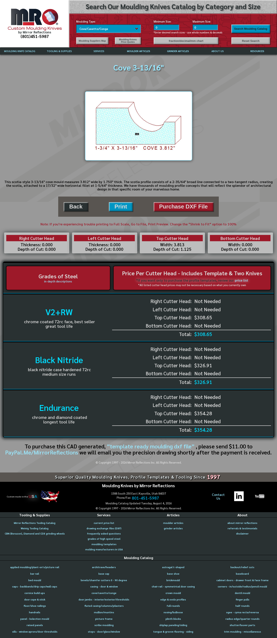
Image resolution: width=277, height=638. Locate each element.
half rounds (242, 605)
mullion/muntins (104, 612)
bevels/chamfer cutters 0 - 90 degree (104, 580)
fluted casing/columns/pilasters (104, 605)
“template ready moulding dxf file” (151, 446)
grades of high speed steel (104, 538)
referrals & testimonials (242, 528)
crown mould (173, 593)
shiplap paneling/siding (173, 625)
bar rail (34, 573)
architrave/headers (104, 567)
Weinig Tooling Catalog (34, 528)
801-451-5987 (145, 498)
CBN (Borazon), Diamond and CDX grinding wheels (35, 533)
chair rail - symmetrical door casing (173, 586)
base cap (103, 573)
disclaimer (242, 533)
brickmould (173, 580)
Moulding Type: (86, 21)
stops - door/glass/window (104, 631)
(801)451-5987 (35, 36)
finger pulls (242, 599)
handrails (34, 612)
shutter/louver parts (242, 625)
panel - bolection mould (34, 618)
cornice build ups (34, 593)
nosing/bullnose (173, 612)
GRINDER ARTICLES (178, 51)
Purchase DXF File (183, 206)
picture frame (104, 618)
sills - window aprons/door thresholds (34, 631)
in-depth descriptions (58, 281)
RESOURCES (257, 51)
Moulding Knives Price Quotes (128, 40)
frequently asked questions (104, 533)
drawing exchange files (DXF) (104, 528)
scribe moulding (104, 625)
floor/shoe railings (35, 605)
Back (75, 206)
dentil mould (242, 593)
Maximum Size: (202, 21)
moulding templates (104, 544)
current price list (104, 523)
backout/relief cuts (242, 567)
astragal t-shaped (173, 567)
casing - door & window (104, 586)
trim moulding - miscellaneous (242, 631)
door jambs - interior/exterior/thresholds (104, 599)
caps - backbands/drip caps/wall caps (34, 586)
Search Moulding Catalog (250, 28)
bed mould (34, 580)
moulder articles (173, 523)
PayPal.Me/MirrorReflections (42, 452)
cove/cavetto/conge (104, 593)
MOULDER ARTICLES (138, 51)
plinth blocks (173, 618)
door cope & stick (34, 599)
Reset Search (250, 41)
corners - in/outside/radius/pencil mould (242, 586)
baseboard (242, 573)
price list (241, 280)
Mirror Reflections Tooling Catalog (34, 523)
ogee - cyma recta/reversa (242, 612)
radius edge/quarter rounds (242, 618)
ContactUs (218, 496)
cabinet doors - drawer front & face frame (242, 580)
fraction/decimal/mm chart (186, 41)
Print (120, 206)
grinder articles (173, 528)
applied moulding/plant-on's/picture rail (34, 567)
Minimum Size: (162, 21)
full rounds (173, 605)
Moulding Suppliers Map (92, 40)
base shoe (173, 573)
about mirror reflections (242, 523)
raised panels (35, 625)
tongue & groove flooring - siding (173, 631)
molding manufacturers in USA (104, 549)
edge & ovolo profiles (173, 599)
